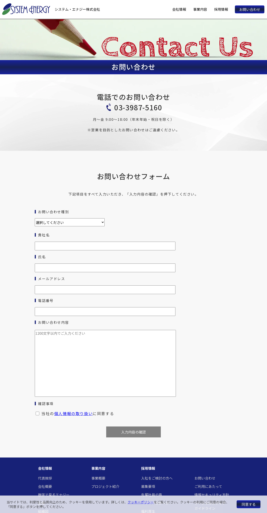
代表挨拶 (45, 478)
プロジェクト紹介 (105, 486)
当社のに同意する (77, 413)
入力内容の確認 (133, 432)
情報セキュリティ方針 (211, 494)
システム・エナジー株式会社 (77, 9)
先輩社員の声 (151, 494)
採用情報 (221, 9)
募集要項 (148, 486)
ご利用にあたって (208, 486)
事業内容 (200, 9)
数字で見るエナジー (53, 494)
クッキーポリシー (141, 502)
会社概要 (45, 486)
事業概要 (98, 478)
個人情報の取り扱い (73, 413)
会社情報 (179, 9)
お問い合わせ (249, 9)
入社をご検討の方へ (157, 478)
